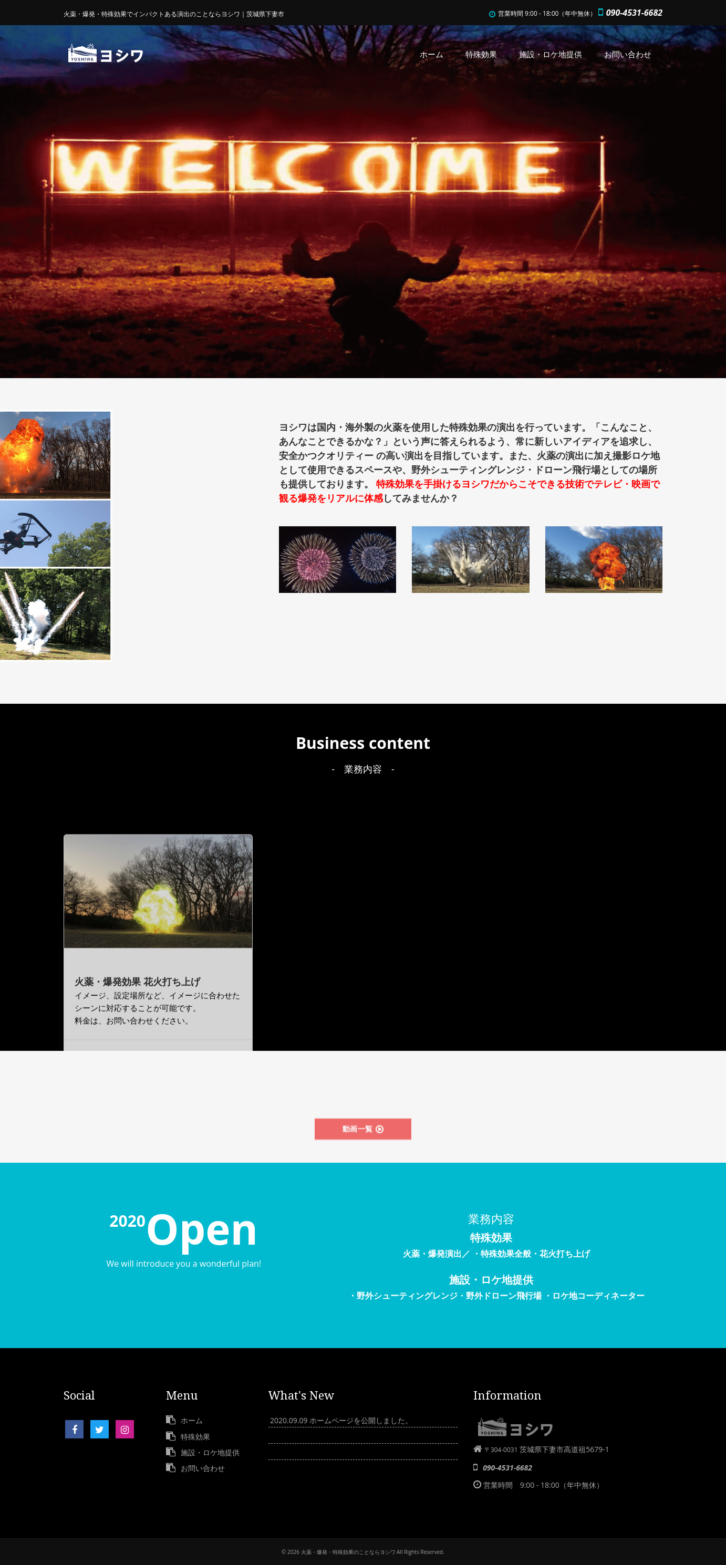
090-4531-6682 (634, 12)
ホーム (431, 54)
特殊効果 (481, 54)
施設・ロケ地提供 (550, 54)
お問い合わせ (627, 54)
